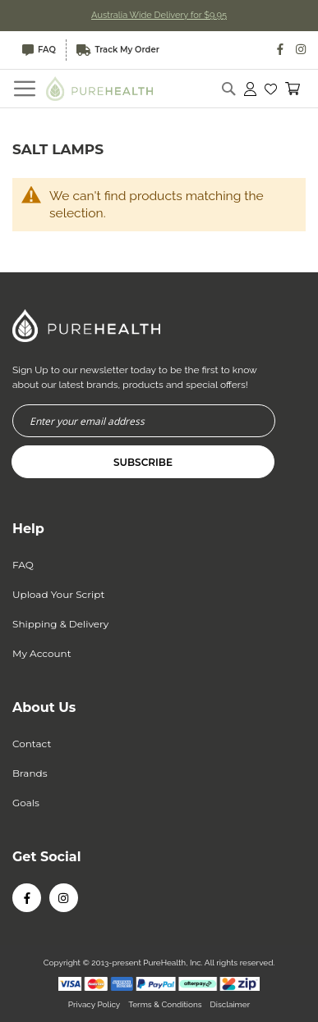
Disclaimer (230, 1004)
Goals (25, 802)
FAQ (39, 50)
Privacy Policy (94, 1004)
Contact (31, 743)
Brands (30, 773)
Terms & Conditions (164, 1004)
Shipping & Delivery (60, 624)
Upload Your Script (58, 594)
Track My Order (117, 50)
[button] (271, 88)
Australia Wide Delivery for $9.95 (159, 15)
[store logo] (99, 88)
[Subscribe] (143, 461)
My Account (41, 653)
